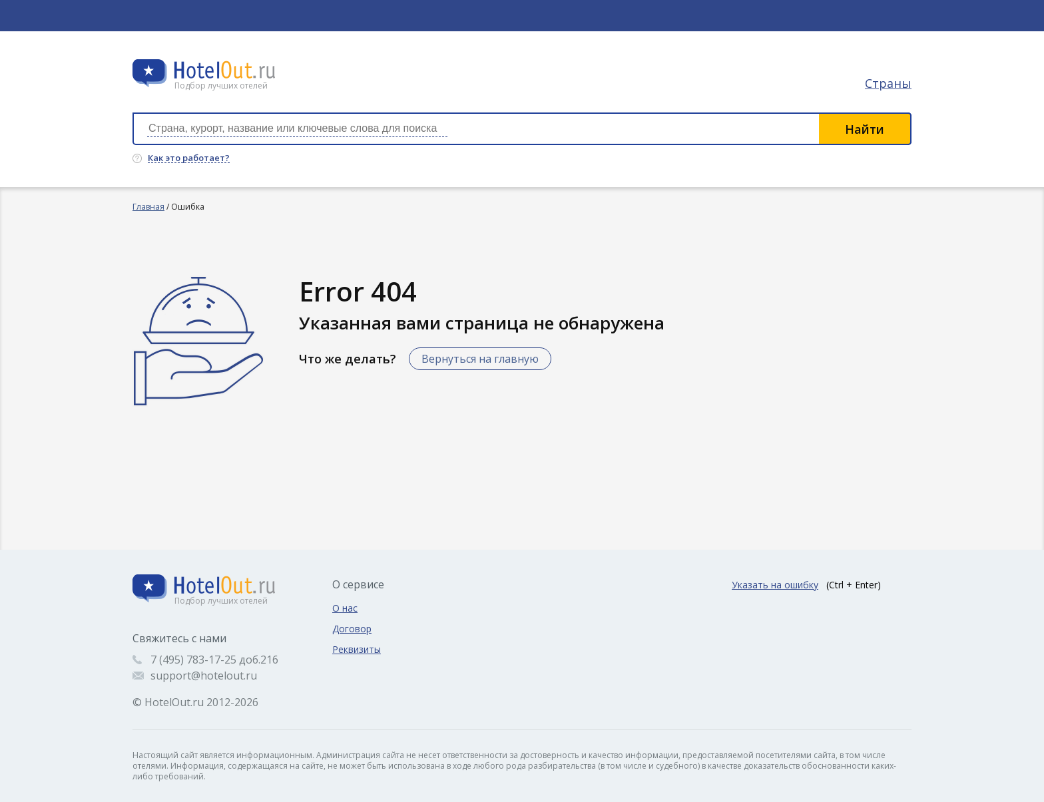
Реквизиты (356, 649)
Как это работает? (189, 158)
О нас (345, 608)
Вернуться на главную (480, 358)
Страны (888, 83)
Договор (352, 628)
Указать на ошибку (775, 584)
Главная (148, 206)
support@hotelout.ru (203, 675)
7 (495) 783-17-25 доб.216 (214, 659)
